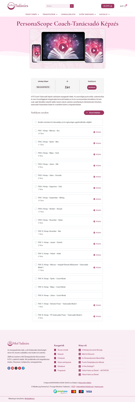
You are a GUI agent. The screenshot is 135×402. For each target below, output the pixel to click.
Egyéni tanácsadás (87, 14)
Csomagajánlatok (68, 14)
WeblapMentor (30, 397)
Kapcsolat (104, 14)
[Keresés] (72, 6)
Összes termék (32, 14)
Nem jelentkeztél (43, 87)
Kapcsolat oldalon (85, 381)
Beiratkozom (91, 87)
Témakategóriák (50, 14)
